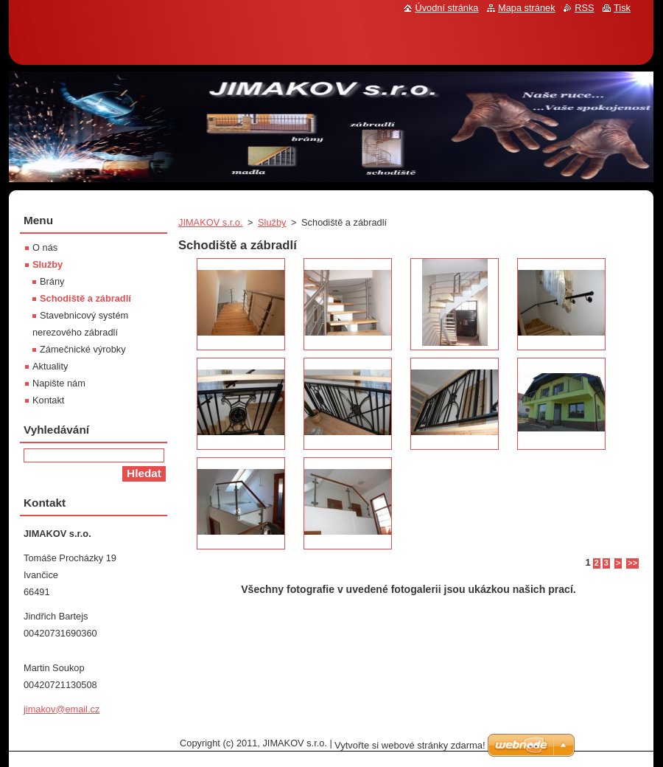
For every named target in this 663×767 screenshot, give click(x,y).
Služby (272, 222)
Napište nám (58, 383)
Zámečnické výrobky (83, 349)
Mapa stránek (526, 7)
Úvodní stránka (446, 7)
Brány (52, 281)
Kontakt (48, 400)
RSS (584, 7)
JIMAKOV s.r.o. (210, 222)
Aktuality (50, 366)
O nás (44, 247)
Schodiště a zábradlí (85, 298)
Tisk (622, 7)
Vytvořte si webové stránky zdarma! (409, 745)
